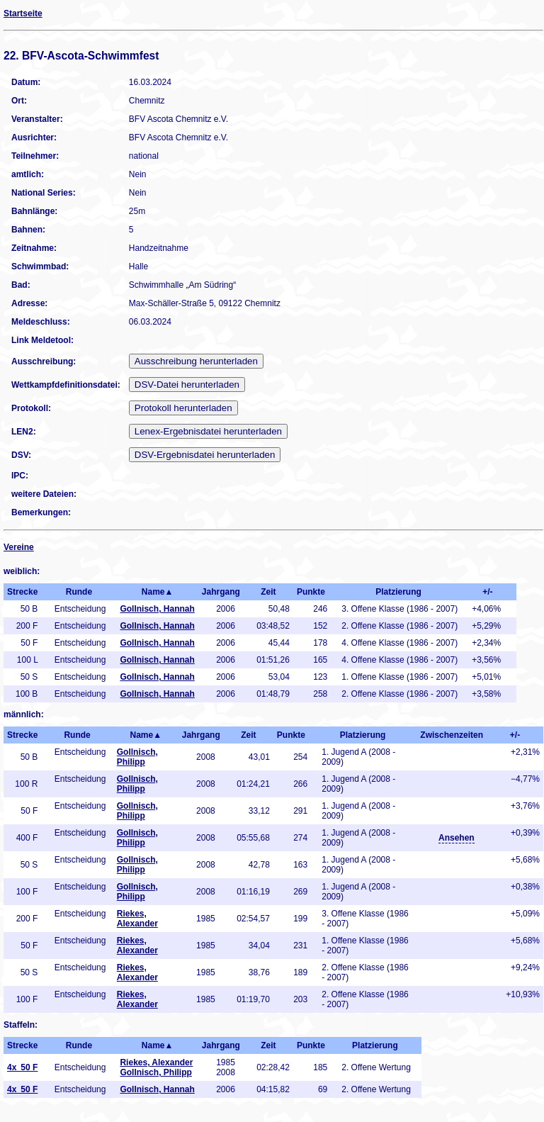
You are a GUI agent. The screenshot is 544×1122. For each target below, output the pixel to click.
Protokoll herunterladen (183, 408)
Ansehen (456, 838)
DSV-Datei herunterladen (187, 384)
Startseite (23, 13)
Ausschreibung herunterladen (196, 361)
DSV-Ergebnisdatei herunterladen (205, 454)
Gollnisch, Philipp (137, 757)
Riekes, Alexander (137, 919)
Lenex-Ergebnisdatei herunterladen (208, 431)
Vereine (19, 547)
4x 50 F (22, 1067)
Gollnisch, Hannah (157, 609)
